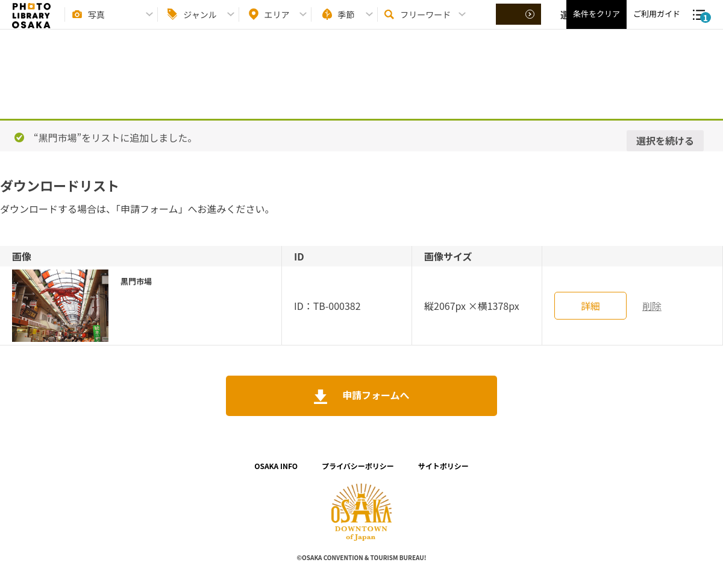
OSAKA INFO (276, 466)
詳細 (590, 305)
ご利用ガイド (656, 24)
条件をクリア (596, 24)
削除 (652, 305)
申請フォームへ (374, 395)
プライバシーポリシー (358, 466)
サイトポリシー (443, 466)
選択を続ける (665, 140)
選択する (519, 24)
